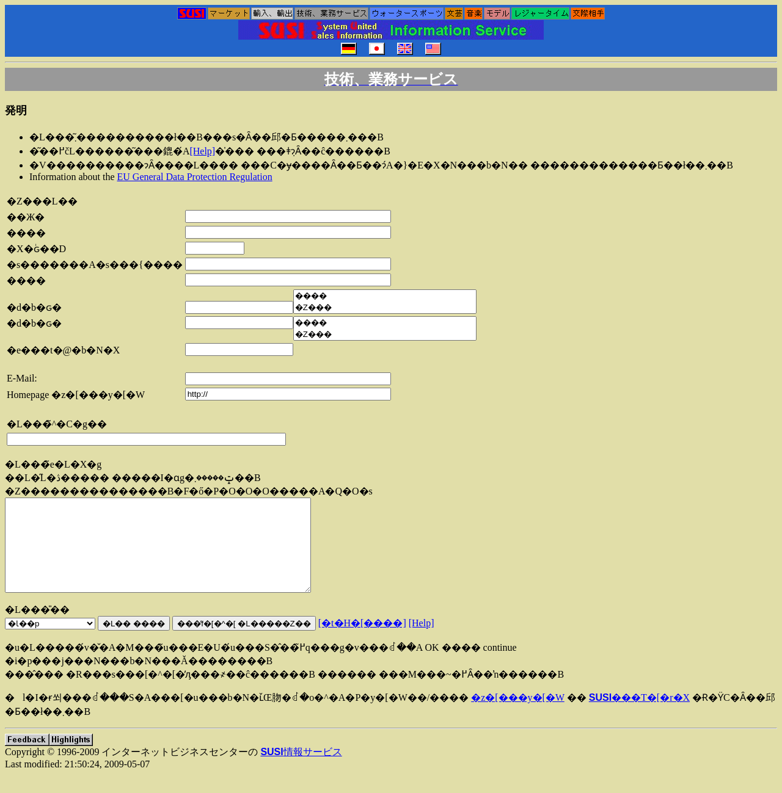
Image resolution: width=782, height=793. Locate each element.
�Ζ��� (385, 307)
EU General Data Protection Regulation (194, 177)
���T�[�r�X (639, 716)
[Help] (202, 151)
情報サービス (301, 770)
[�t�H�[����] (362, 641)
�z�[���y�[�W (518, 716)
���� (385, 296)
